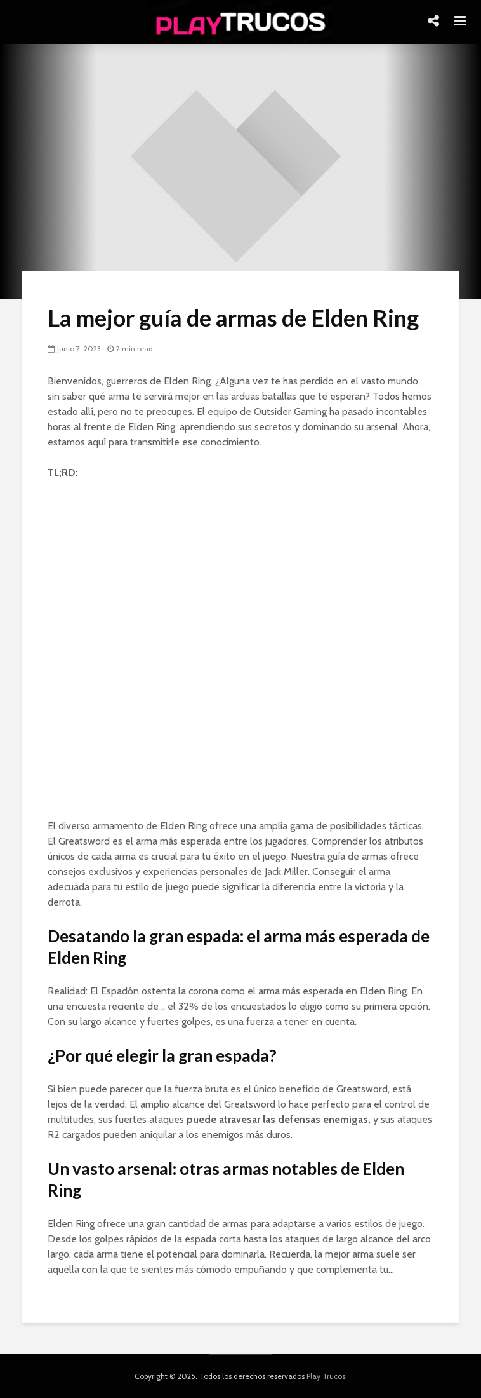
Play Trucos (325, 1376)
